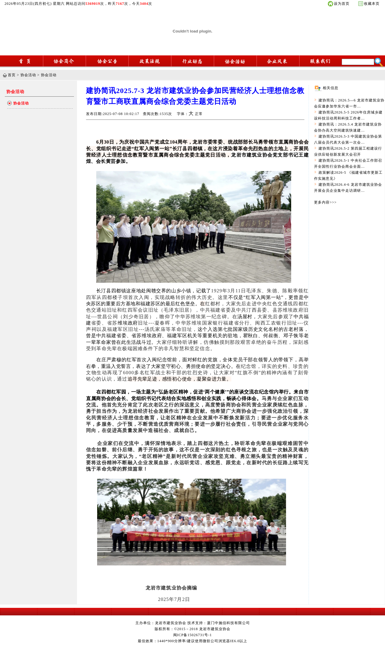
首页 (12, 75)
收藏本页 (372, 4)
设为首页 (342, 4)
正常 (199, 114)
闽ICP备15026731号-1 (192, 635)
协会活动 (28, 75)
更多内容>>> (325, 202)
